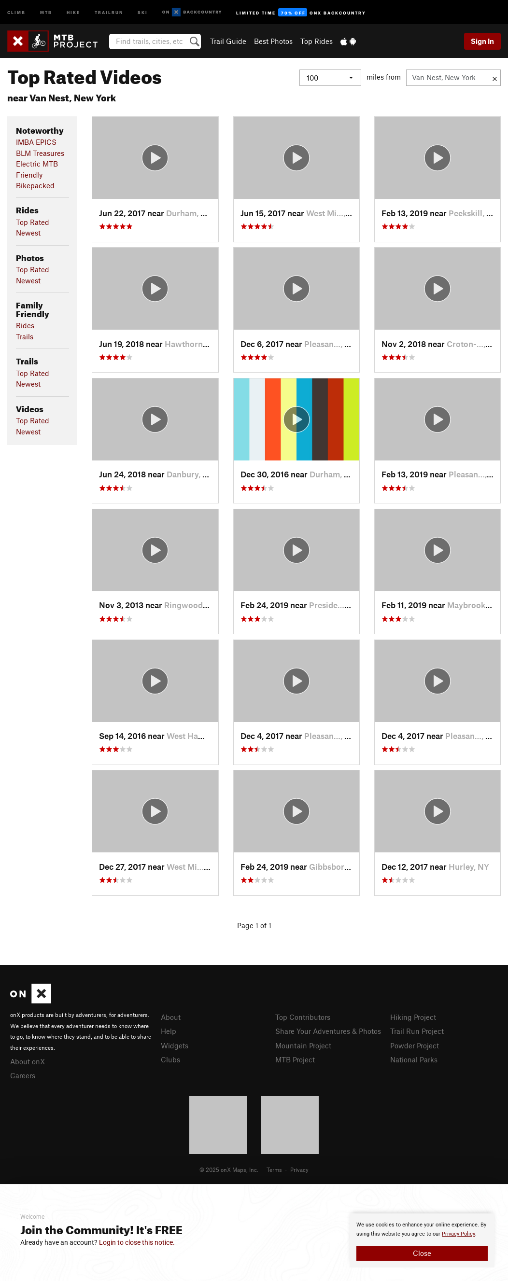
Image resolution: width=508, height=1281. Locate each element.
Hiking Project (413, 1017)
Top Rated (32, 222)
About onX (27, 1061)
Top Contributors (302, 1017)
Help (168, 1031)
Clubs (170, 1059)
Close (422, 1253)
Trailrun (109, 12)
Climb (16, 12)
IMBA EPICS (36, 142)
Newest (28, 232)
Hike (73, 12)
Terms (274, 1169)
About (171, 1017)
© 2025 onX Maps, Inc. (228, 1169)
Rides (25, 325)
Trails (24, 336)
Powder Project (414, 1045)
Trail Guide (228, 41)
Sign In (482, 41)
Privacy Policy (458, 1234)
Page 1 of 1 (254, 925)
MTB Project (295, 1059)
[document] (422, 1240)
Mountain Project (303, 1045)
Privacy (299, 1169)
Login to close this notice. (137, 1242)
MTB (46, 12)
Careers (22, 1075)
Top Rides (316, 41)
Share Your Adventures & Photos (328, 1031)
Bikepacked (35, 185)
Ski (143, 12)
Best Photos (273, 41)
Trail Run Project (417, 1031)
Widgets (174, 1045)
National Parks (413, 1059)
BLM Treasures (40, 153)
